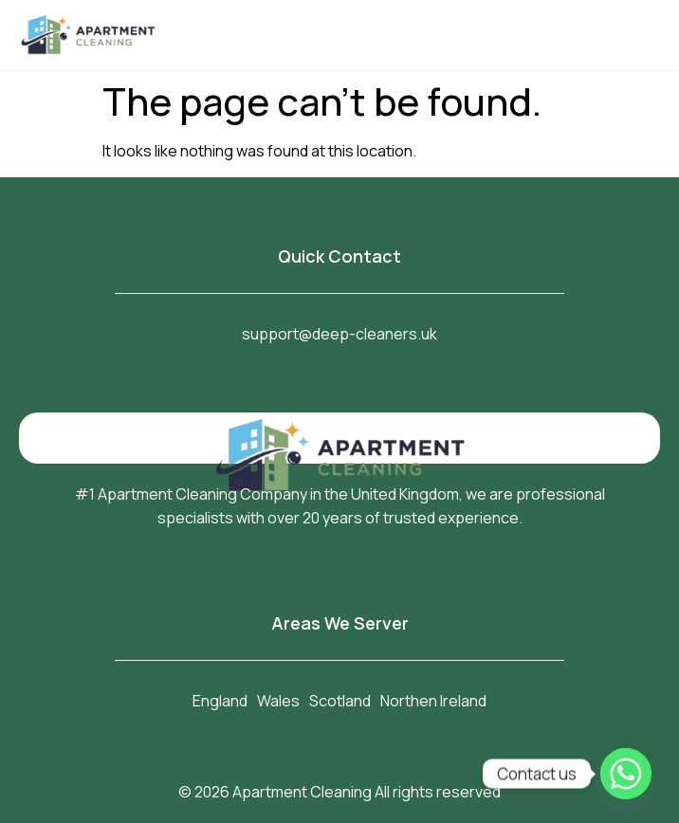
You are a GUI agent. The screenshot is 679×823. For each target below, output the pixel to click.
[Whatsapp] (625, 773)
